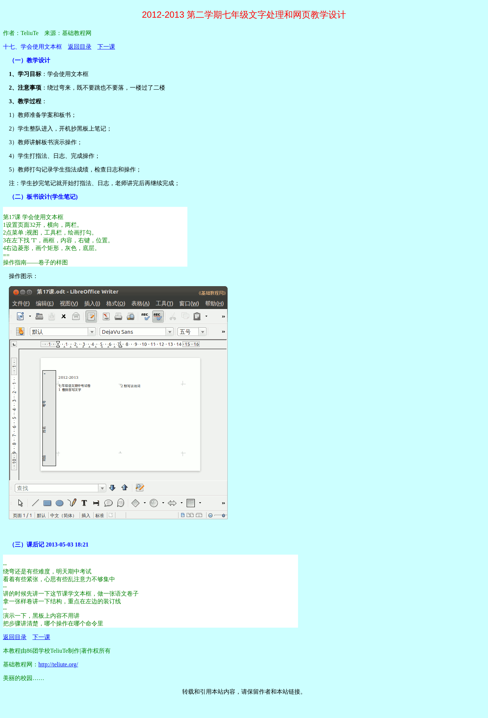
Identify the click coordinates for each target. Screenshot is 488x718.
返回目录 (79, 47)
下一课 (106, 47)
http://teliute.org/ (58, 664)
